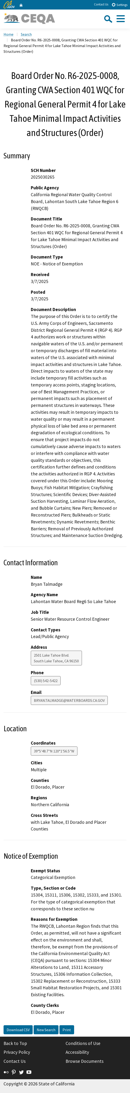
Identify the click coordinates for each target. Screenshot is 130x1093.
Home (8, 34)
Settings (119, 4)
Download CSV (18, 1029)
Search (26, 34)
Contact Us (101, 4)
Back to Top (15, 1043)
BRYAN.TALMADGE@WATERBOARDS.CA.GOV (69, 700)
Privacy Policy (17, 1052)
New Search (46, 1029)
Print (67, 1029)
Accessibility (77, 1052)
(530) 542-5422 (46, 680)
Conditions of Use (83, 1043)
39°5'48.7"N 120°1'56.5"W (54, 751)
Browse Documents (84, 1061)
